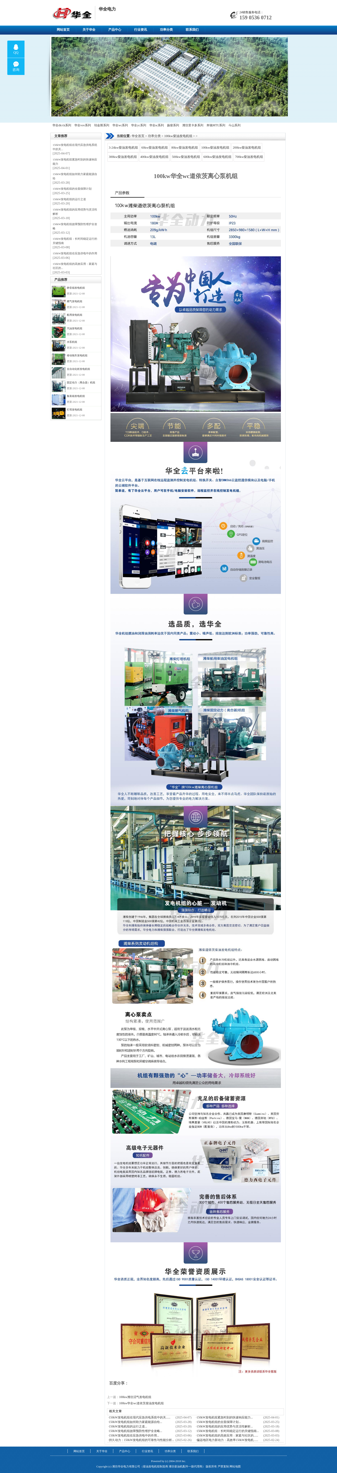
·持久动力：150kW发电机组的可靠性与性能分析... (141, 1440)
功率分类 (166, 29)
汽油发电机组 (74, 328)
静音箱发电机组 (76, 287)
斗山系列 (234, 125)
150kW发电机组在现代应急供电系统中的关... (75, 147)
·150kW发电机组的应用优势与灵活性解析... (224, 1426)
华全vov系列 (82, 125)
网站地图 (235, 1466)
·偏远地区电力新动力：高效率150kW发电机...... (227, 1440)
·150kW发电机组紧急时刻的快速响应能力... (224, 1417)
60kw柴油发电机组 (154, 147)
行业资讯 (140, 29)
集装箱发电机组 (76, 396)
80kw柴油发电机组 (184, 147)
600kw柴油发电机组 (218, 157)
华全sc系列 (156, 125)
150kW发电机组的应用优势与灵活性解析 (75, 211)
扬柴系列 (173, 125)
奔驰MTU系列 (216, 125)
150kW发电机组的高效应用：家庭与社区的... (75, 266)
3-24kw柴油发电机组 (123, 147)
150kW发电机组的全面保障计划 (72, 188)
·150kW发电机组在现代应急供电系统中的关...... (139, 1417)
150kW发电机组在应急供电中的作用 (75, 253)
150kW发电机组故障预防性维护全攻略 (75, 226)
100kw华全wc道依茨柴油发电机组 (141, 1403)
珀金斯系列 (101, 125)
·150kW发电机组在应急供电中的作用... (133, 1435)
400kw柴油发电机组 (154, 157)
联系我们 (192, 29)
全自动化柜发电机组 (78, 369)
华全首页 (138, 136)
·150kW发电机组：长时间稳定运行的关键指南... (227, 1431)
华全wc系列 (120, 125)
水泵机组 (72, 341)
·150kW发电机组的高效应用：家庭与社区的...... (227, 1435)
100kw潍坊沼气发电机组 (135, 1397)
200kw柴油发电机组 (247, 147)
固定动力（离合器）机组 (81, 382)
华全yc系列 (138, 125)
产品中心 (114, 29)
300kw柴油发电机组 (123, 157)
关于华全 (89, 29)
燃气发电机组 (74, 301)
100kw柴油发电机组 (178, 136)
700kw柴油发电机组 (249, 157)
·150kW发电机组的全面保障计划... (218, 1422)
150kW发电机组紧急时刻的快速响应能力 (75, 161)
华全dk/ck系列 (61, 125)
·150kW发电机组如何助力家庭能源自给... (135, 1422)
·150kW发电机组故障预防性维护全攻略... (135, 1431)
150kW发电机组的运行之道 (69, 199)
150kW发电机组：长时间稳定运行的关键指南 (75, 241)
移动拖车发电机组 (77, 355)
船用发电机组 (74, 314)
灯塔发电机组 (74, 409)
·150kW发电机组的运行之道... (127, 1426)
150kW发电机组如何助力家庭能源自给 (75, 176)
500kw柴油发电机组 (186, 157)
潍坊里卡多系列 (192, 125)
